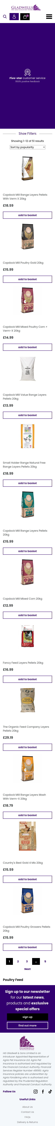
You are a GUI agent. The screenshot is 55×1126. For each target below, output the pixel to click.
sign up (27, 1017)
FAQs (27, 1117)
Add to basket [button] (27, 215)
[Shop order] (27, 147)
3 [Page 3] (27, 961)
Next (27, 969)
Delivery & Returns (27, 1122)
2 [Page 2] (18, 961)
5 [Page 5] (45, 961)
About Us (27, 1107)
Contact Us (27, 1112)
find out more (27, 1025)
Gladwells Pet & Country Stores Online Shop (26, 7)
